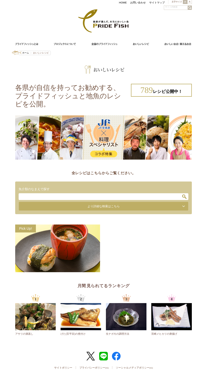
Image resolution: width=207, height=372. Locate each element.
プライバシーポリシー (94, 367)
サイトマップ (157, 2)
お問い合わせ (138, 2)
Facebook (116, 356)
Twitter (90, 356)
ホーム (25, 52)
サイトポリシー (63, 367)
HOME (123, 2)
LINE (103, 356)
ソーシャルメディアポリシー (134, 367)
